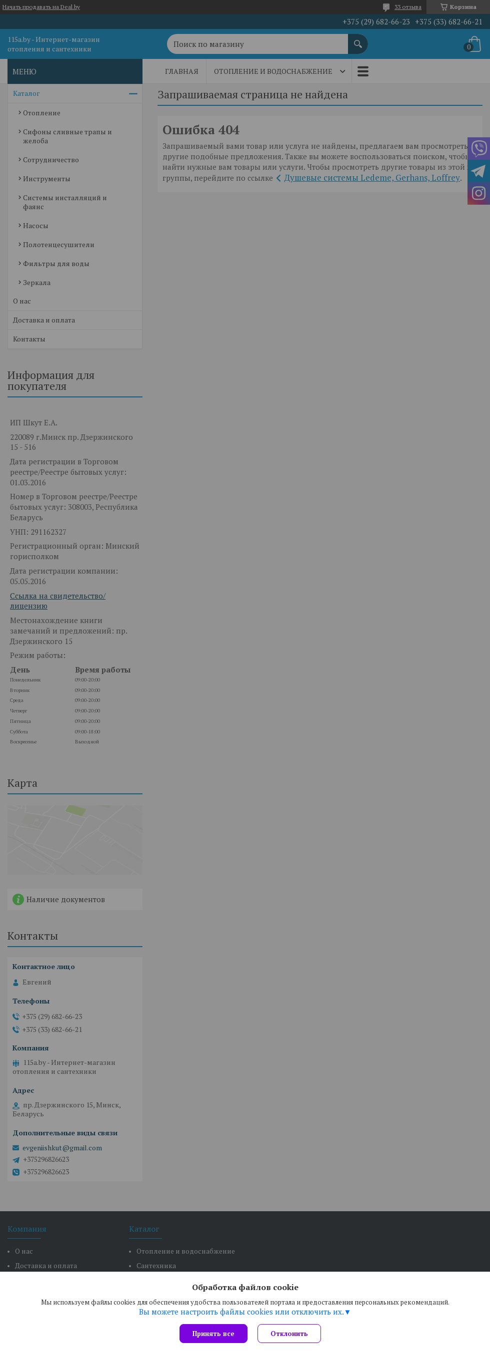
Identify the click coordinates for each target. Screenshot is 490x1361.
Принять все (213, 1333)
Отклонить (289, 1333)
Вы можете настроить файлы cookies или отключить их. (241, 1311)
